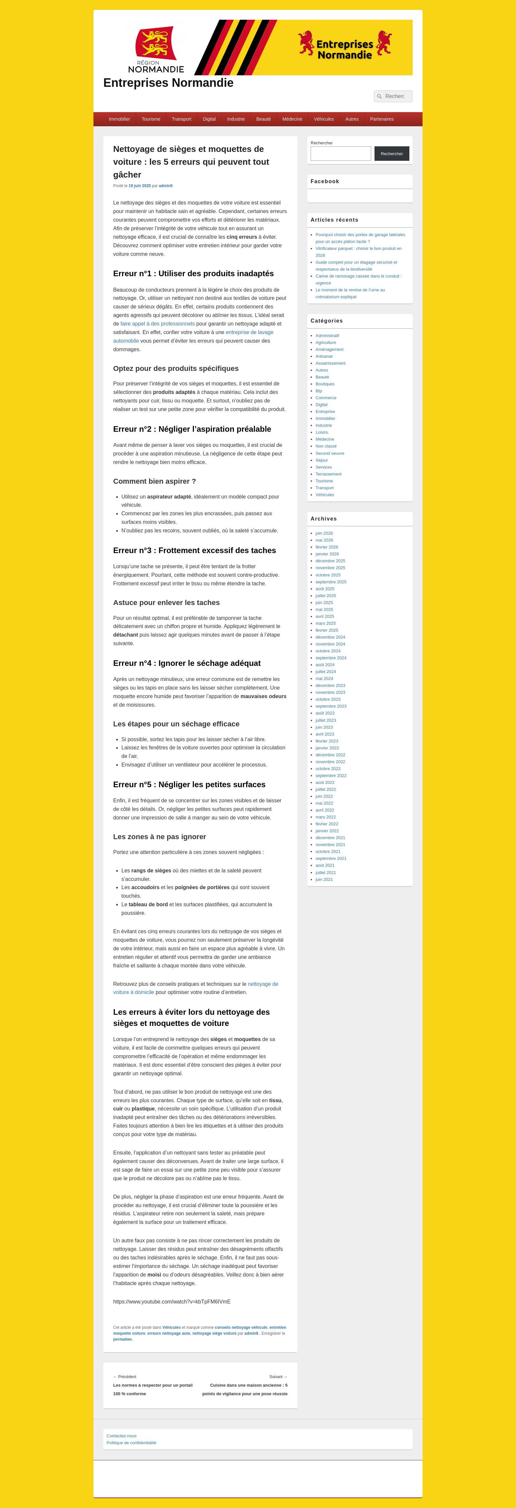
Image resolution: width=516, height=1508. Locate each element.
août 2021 (325, 865)
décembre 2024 (330, 637)
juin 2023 (324, 727)
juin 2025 (324, 602)
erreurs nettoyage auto (168, 1333)
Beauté (263, 119)
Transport (181, 119)
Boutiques (325, 383)
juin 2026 (324, 533)
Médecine (292, 119)
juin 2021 (324, 879)
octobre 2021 (328, 851)
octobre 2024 (328, 650)
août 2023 (325, 713)
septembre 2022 (331, 775)
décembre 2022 (330, 754)
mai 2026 (324, 540)
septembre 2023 (331, 706)
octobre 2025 (328, 574)
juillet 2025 (326, 595)
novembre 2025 (330, 567)
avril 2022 (325, 810)
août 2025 (325, 588)
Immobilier (119, 119)
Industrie (236, 119)
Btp (319, 390)
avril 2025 (325, 616)
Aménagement (330, 349)
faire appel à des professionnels (157, 324)
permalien (122, 1339)
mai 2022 (324, 803)
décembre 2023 (330, 685)
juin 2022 (324, 796)
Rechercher (322, 142)
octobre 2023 (328, 699)
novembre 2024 (330, 644)
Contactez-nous (122, 1435)
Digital (209, 119)
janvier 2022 (327, 830)
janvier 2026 (327, 553)
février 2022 (327, 823)
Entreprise (325, 411)
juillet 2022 (326, 789)
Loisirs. (322, 432)
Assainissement (331, 363)
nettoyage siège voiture (215, 1333)
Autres (352, 119)
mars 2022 (326, 817)
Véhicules (324, 119)
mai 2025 (324, 609)
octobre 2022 (328, 768)
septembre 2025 (331, 581)
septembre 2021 (331, 858)
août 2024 (325, 664)
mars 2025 (326, 623)
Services (324, 467)
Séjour (322, 460)
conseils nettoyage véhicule (241, 1327)
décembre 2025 (330, 560)
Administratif (327, 335)
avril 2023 (325, 734)
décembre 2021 (330, 837)
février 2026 (327, 547)
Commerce (326, 397)
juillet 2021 (326, 872)
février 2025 (327, 630)
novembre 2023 (330, 692)
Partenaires (382, 119)
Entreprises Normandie (168, 82)
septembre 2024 (331, 657)
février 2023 (327, 741)
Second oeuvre (330, 453)
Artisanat (324, 356)
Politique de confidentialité (131, 1442)
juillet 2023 (326, 720)
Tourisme (151, 119)
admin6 (166, 185)
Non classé (326, 446)
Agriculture (326, 342)
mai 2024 (324, 678)
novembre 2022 (330, 761)
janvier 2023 (327, 747)
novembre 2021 (330, 844)
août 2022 (325, 782)
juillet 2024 (326, 671)
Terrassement (329, 474)
